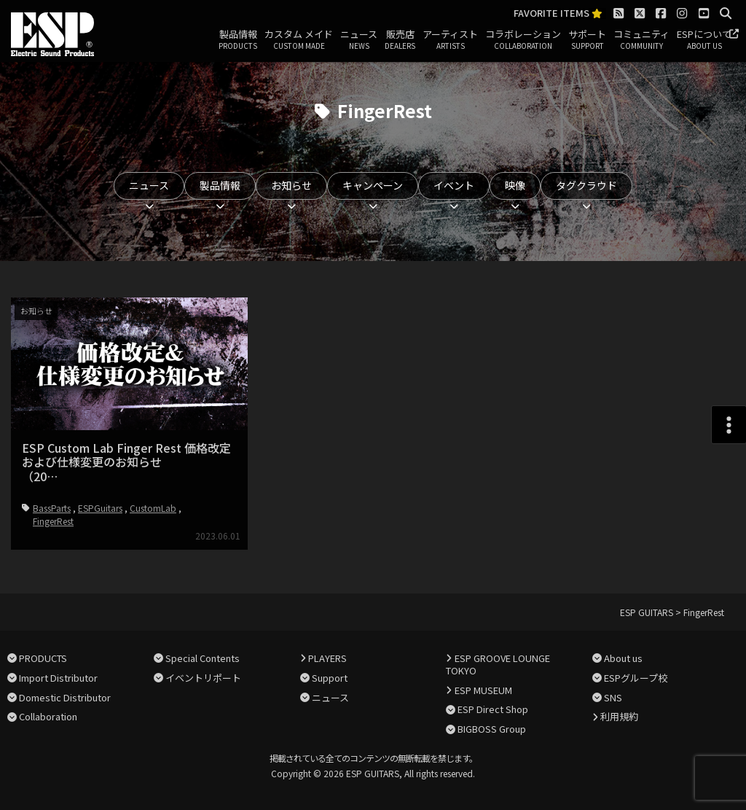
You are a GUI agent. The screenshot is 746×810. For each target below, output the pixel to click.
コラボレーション (523, 40)
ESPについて (704, 40)
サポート (587, 40)
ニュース (358, 40)
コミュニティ (641, 40)
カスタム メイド (298, 40)
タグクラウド (586, 185)
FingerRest (53, 521)
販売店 (400, 40)
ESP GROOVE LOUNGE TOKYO (497, 664)
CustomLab (153, 508)
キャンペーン (372, 185)
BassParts (52, 508)
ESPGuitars (100, 508)
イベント (453, 185)
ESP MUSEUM (483, 690)
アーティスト (450, 40)
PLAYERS (327, 658)
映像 (515, 185)
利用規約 (619, 716)
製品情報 (238, 40)
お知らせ (291, 185)
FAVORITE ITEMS (558, 13)
